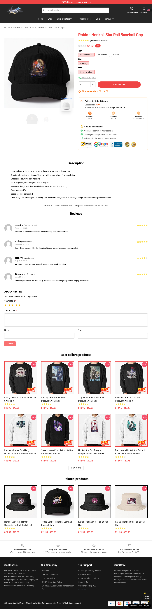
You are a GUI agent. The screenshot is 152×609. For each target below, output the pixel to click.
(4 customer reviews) (99, 41)
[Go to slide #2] (46, 119)
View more (76, 468)
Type (80, 50)
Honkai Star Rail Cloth (23, 27)
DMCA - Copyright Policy (52, 582)
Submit (10, 344)
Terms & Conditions (50, 574)
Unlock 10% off (147, 597)
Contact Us (83, 582)
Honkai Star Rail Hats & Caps (51, 27)
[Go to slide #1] (32, 119)
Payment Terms (84, 574)
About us (45, 571)
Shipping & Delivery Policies (89, 571)
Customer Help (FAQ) (87, 586)
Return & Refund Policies (88, 578)
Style (80, 59)
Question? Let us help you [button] (139, 606)
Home (7, 27)
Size (80, 68)
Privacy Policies (48, 578)
